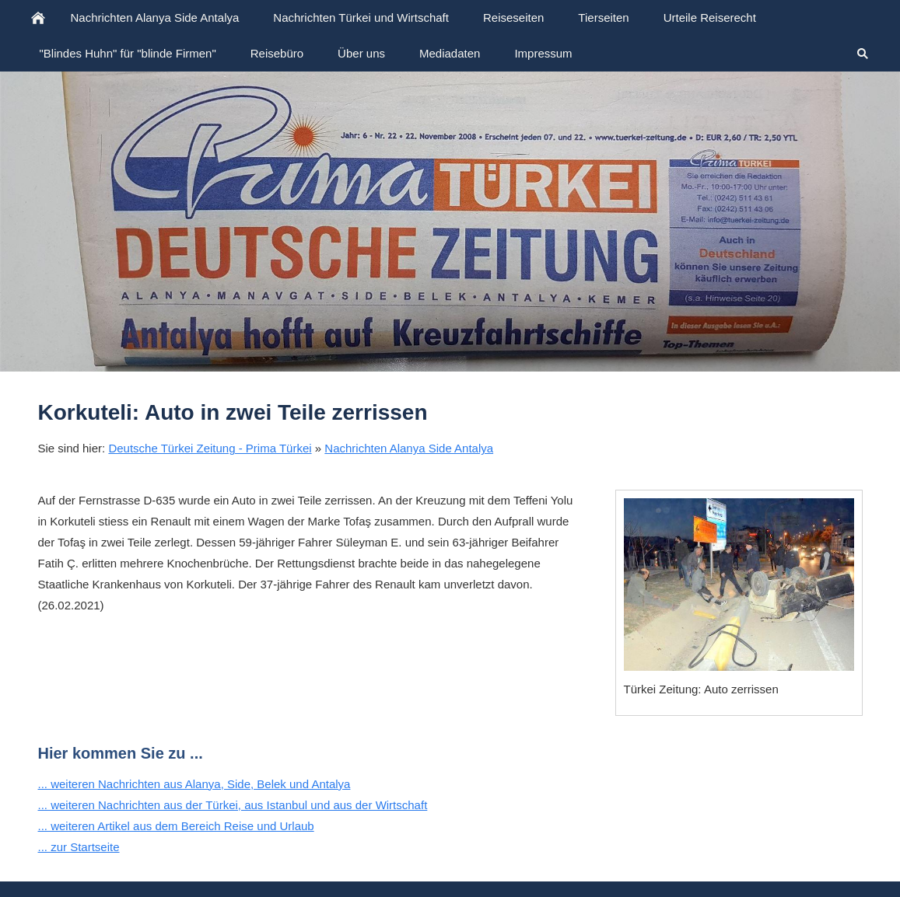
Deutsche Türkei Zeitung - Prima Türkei (209, 448)
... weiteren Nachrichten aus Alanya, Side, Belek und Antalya (194, 784)
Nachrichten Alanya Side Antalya (408, 448)
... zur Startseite (79, 846)
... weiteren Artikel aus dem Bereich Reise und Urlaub (176, 825)
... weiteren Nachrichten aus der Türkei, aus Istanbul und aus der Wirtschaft (233, 804)
